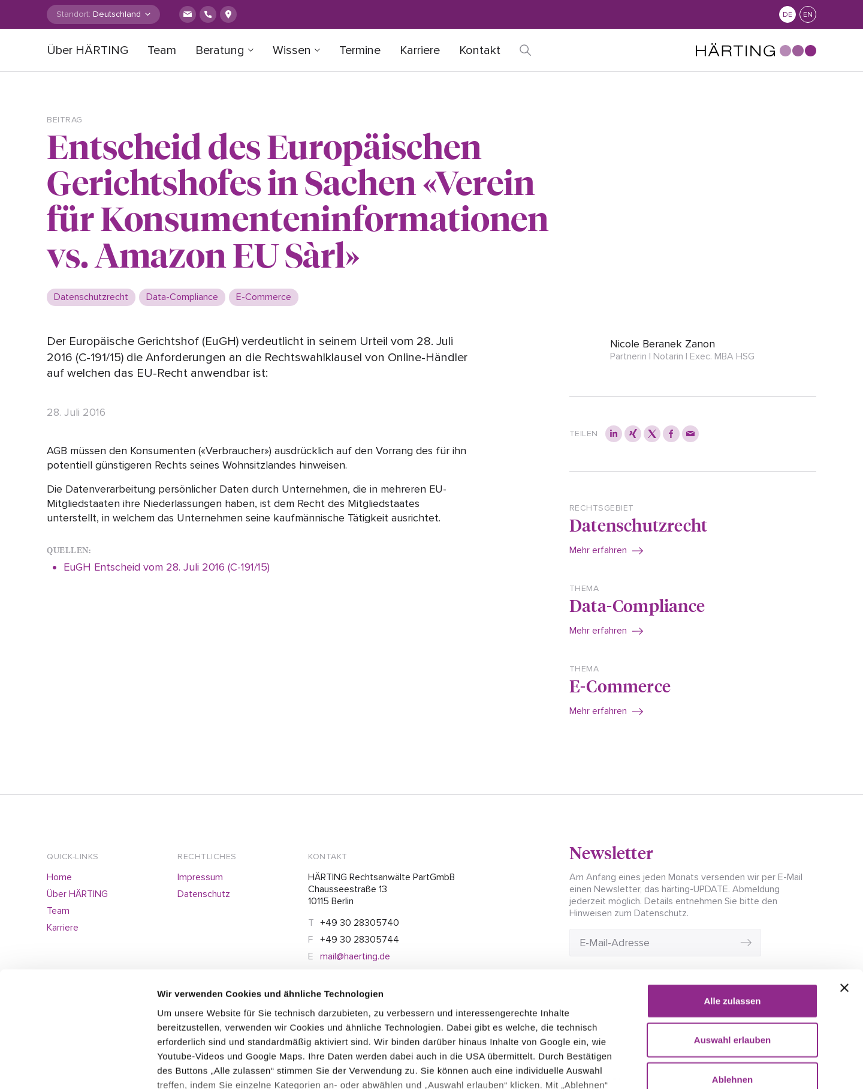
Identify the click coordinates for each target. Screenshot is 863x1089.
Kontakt (479, 50)
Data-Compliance (637, 605)
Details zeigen (689, 1065)
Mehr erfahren (598, 550)
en (808, 14)
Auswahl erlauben (732, 945)
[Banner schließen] (844, 893)
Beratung (220, 50)
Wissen (292, 50)
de (787, 14)
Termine (360, 50)
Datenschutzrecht (638, 525)
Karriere (420, 50)
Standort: (73, 14)
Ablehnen (732, 984)
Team (161, 50)
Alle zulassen (732, 906)
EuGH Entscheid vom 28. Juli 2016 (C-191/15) (168, 567)
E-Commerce (620, 685)
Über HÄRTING (87, 50)
